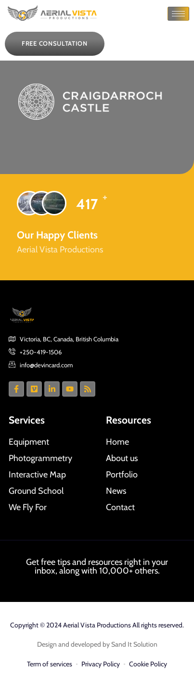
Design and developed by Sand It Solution (97, 644)
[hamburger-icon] (178, 14)
